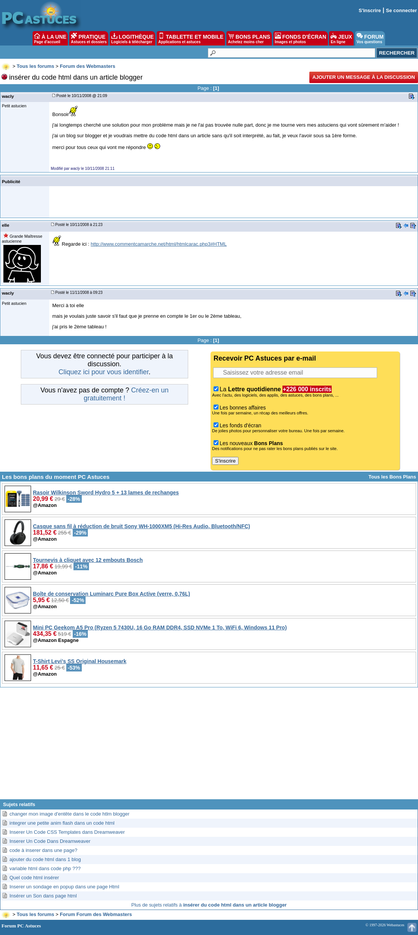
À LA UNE (50, 38)
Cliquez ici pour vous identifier (103, 372)
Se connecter (401, 10)
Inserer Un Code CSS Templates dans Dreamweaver (67, 832)
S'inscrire (370, 10)
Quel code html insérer (34, 877)
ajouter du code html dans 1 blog (45, 859)
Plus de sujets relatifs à (209, 905)
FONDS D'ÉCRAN (300, 38)
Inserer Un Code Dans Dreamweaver (49, 841)
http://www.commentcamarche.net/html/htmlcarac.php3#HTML (159, 244)
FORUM (370, 38)
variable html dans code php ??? (45, 868)
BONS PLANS (249, 38)
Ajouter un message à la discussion (363, 77)
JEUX (341, 38)
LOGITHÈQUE (132, 38)
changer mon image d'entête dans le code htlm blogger (69, 814)
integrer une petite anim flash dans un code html (62, 823)
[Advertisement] (209, 746)
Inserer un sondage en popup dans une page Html (64, 887)
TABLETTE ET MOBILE (190, 38)
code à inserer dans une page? (43, 850)
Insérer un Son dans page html (43, 896)
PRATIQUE (89, 38)
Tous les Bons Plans (392, 477)
